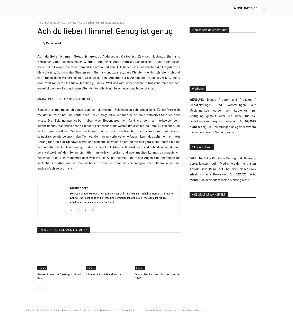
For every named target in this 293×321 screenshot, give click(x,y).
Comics (72, 22)
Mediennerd (53, 43)
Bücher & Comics (55, 22)
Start (40, 22)
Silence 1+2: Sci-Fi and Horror (103, 274)
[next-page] (46, 287)
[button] (264, 8)
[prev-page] (40, 287)
